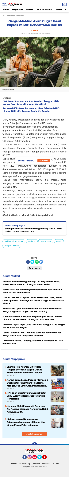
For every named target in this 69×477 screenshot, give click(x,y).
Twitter (40, 458)
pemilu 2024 (46, 241)
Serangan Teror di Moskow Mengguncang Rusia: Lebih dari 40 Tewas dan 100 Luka (33, 230)
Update (43, 161)
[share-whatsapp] (37, 262)
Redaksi (13, 464)
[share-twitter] (32, 262)
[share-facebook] (28, 262)
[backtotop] (34, 444)
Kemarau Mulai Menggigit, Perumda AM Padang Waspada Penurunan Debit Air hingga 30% (27, 409)
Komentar (34, 268)
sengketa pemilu (12, 246)
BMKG (59, 9)
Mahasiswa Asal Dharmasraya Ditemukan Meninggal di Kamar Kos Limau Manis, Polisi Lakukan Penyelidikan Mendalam (26, 422)
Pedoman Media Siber (41, 464)
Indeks (29, 9)
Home (5, 9)
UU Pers (55, 464)
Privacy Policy (24, 464)
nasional (31, 241)
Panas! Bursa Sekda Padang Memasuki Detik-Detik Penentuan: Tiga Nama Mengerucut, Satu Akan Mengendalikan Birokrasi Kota (27, 383)
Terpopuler (17, 9)
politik (58, 241)
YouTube (46, 458)
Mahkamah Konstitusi (14, 241)
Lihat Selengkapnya (34, 434)
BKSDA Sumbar (44, 9)
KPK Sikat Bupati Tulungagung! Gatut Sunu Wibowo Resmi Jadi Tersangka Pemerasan (26, 396)
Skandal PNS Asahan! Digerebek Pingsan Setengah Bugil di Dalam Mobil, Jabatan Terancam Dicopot (24, 369)
